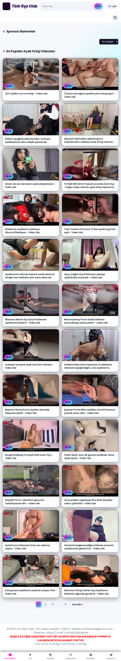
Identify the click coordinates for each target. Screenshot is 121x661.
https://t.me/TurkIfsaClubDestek (67, 632)
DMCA (66, 629)
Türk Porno (41, 644)
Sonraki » (77, 604)
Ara (98, 6)
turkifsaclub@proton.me (96, 629)
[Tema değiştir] (112, 6)
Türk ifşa (54, 644)
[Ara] (67, 6)
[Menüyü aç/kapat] (115, 17)
